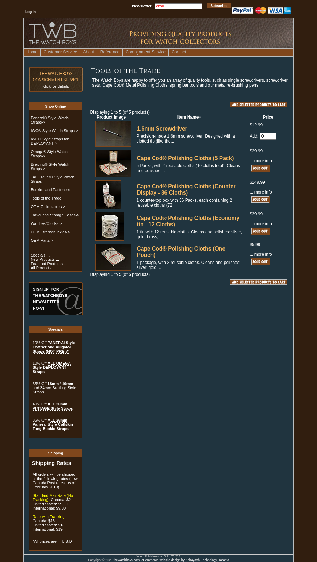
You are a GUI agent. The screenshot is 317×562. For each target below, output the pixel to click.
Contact (179, 52)
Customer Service (60, 52)
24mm (45, 388)
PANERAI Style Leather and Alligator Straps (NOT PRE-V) (54, 347)
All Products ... (43, 268)
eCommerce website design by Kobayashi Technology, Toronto (185, 560)
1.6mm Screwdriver (162, 129)
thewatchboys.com (127, 560)
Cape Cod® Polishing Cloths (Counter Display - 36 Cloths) (186, 189)
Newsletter (142, 6)
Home (32, 52)
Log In (30, 12)
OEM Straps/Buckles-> (50, 232)
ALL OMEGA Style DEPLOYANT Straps (52, 367)
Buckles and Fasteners (50, 190)
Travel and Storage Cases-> (55, 215)
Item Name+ (189, 117)
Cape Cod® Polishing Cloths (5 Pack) (185, 158)
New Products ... (45, 259)
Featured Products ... (49, 263)
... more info (261, 160)
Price (268, 117)
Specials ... (40, 255)
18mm (53, 383)
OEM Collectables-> (48, 206)
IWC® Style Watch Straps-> (54, 130)
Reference (109, 52)
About (88, 52)
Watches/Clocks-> (46, 223)
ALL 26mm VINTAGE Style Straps (53, 406)
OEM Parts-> (42, 240)
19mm (67, 383)
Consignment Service (145, 52)
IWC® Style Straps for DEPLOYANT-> (50, 141)
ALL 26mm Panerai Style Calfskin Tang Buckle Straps (53, 424)
